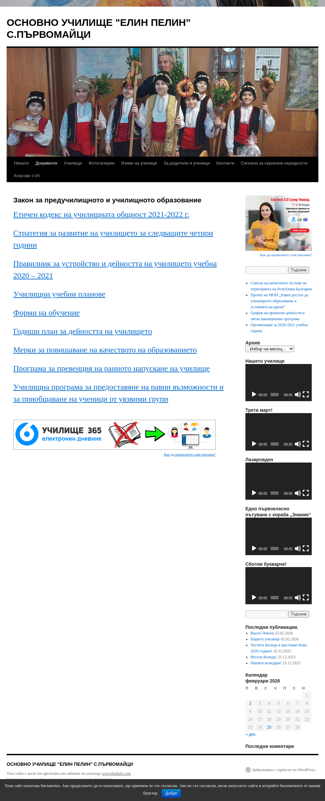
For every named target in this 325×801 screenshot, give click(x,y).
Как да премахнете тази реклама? (190, 454)
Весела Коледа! (264, 657)
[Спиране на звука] (297, 394)
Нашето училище (265, 639)
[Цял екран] (305, 394)
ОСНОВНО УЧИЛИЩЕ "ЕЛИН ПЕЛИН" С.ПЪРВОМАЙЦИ (70, 764)
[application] (278, 382)
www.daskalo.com (116, 773)
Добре (171, 793)
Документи (46, 163)
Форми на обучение (46, 312)
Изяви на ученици (139, 163)
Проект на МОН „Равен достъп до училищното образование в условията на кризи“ (279, 301)
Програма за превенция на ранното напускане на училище (111, 368)
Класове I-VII (27, 175)
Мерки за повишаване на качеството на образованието (105, 349)
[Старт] (254, 394)
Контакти (225, 163)
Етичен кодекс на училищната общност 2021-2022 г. (101, 214)
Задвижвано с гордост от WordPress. (284, 769)
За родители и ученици (186, 163)
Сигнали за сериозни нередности (274, 163)
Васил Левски (262, 633)
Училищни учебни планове (59, 294)
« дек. (251, 734)
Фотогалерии (101, 163)
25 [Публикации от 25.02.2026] (269, 727)
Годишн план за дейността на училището (82, 331)
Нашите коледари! (266, 663)
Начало (21, 163)
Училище (73, 163)
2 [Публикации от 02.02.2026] (250, 703)
